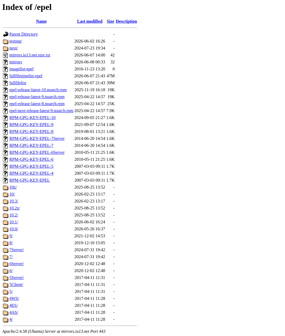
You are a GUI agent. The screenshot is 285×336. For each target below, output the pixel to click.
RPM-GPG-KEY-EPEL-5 (31, 166)
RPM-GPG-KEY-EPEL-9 (31, 124)
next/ (13, 48)
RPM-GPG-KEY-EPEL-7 (31, 145)
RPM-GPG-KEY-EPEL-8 (31, 131)
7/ (11, 256)
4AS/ (13, 312)
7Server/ (16, 249)
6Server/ (16, 263)
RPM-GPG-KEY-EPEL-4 (31, 173)
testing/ (15, 41)
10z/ (13, 187)
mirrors (15, 62)
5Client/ (16, 284)
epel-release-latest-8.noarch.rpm (36, 103)
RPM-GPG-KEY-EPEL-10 (32, 117)
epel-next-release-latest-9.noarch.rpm (41, 110)
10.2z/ (14, 208)
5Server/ (16, 277)
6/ (11, 270)
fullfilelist (17, 83)
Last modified (89, 21)
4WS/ (14, 298)
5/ (11, 291)
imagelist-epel (21, 69)
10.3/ (13, 201)
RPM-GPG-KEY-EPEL (29, 180)
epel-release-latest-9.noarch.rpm (36, 96)
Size (110, 21)
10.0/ (13, 229)
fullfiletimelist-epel (26, 76)
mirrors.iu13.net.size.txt (29, 55)
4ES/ (13, 305)
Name (41, 21)
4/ (11, 319)
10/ (12, 194)
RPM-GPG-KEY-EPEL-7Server (36, 138)
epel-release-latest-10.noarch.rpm (38, 89)
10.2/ (13, 215)
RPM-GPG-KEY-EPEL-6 (31, 159)
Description (126, 21)
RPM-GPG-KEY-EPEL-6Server (36, 152)
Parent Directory (23, 34)
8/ (11, 242)
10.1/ (13, 222)
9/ (11, 236)
